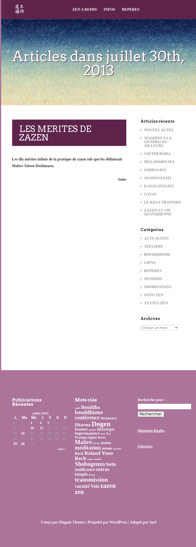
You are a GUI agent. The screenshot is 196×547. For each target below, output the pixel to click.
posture (117, 448)
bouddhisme (89, 412)
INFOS (109, 9)
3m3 (152, 522)
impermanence (87, 433)
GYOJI (150, 194)
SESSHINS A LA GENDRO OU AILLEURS (158, 142)
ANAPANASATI (157, 178)
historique (105, 429)
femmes (81, 429)
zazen (108, 485)
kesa (103, 433)
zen (79, 492)
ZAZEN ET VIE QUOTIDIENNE (158, 212)
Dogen (101, 424)
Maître (83, 442)
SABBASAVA (155, 170)
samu (90, 459)
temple (81, 474)
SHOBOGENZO (158, 287)
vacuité (82, 486)
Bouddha (90, 407)
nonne (107, 448)
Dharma (83, 424)
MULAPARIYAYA (159, 162)
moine (106, 443)
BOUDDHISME (157, 254)
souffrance (85, 469)
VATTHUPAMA (157, 154)
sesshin (97, 459)
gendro (92, 429)
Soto (111, 464)
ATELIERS (153, 246)
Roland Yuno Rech (94, 455)
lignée (92, 437)
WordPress (118, 522)
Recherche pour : (152, 400)
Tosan (91, 475)
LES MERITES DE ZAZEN (55, 133)
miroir (96, 443)
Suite (122, 179)
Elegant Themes (72, 522)
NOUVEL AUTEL (159, 130)
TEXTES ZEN (156, 303)
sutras (102, 469)
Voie (95, 486)
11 (41, 428)
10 (32, 428)
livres (102, 437)
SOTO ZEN (153, 295)
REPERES (130, 9)
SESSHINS (153, 279)
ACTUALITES (156, 238)
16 (23, 433)
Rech (79, 453)
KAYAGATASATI (159, 186)
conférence (87, 418)
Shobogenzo (90, 464)
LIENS (150, 263)
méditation (88, 448)
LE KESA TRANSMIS (162, 202)
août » (62, 449)
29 (15, 444)
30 (23, 444)
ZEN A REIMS (84, 9)
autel (77, 408)
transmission (91, 479)
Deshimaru (109, 418)
